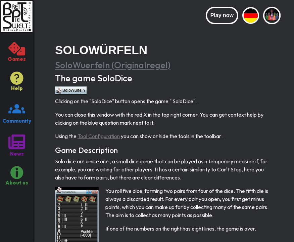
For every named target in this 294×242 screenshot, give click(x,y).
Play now (222, 15)
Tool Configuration (99, 136)
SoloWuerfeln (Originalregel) (112, 65)
